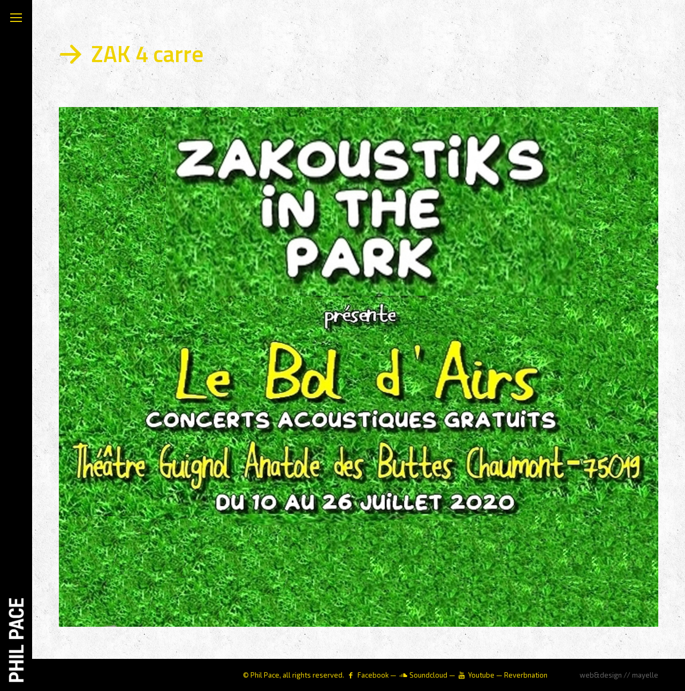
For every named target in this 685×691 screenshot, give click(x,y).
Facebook (373, 675)
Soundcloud (428, 675)
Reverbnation (525, 675)
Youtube (481, 675)
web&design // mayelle (619, 675)
